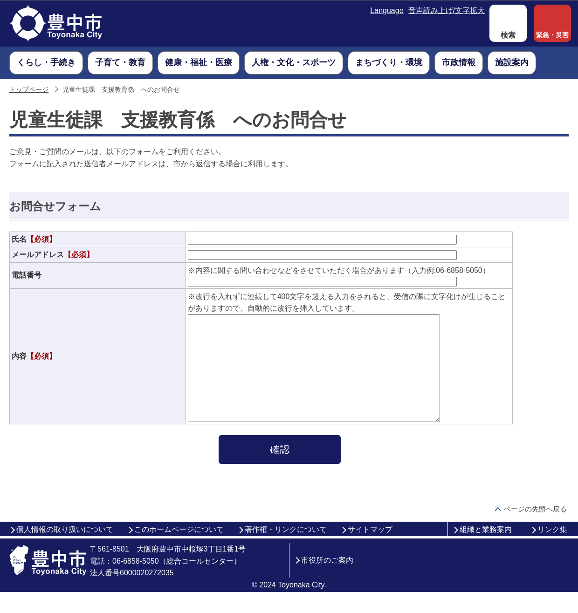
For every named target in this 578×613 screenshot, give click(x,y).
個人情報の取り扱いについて (64, 550)
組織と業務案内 (486, 550)
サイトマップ (370, 550)
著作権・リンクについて (286, 550)
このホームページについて (179, 550)
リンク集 (552, 550)
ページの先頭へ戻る (535, 530)
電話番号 (26, 275)
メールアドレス (53, 255)
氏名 (34, 239)
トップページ (28, 89)
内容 (34, 366)
